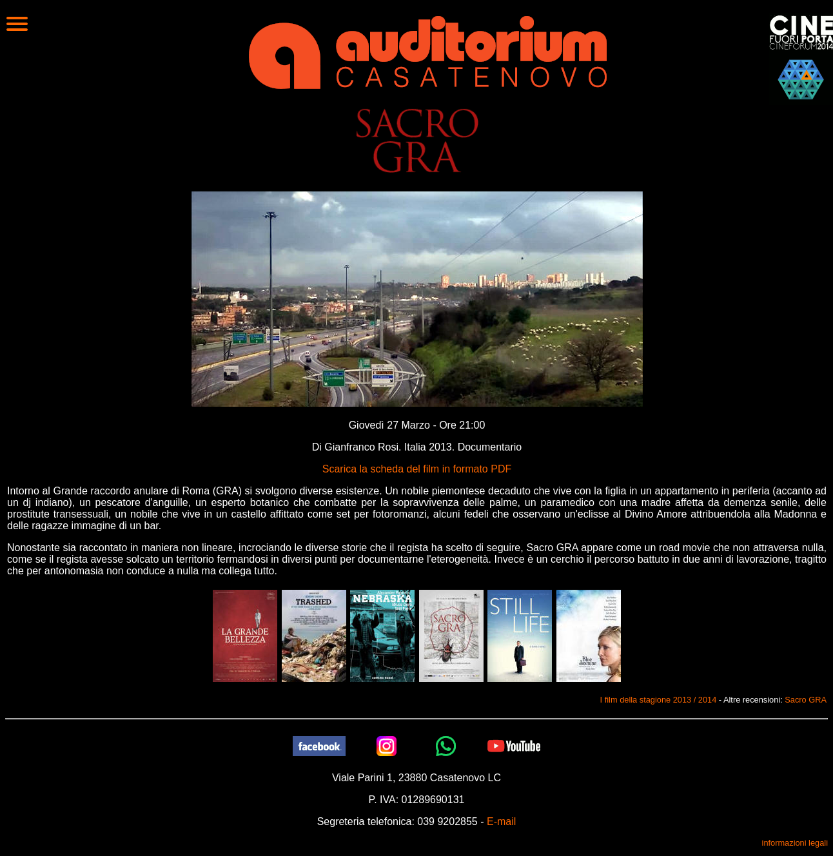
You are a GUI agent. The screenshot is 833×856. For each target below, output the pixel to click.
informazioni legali (795, 843)
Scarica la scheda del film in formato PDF (416, 468)
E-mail (501, 821)
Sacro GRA (806, 700)
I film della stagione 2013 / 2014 (658, 700)
